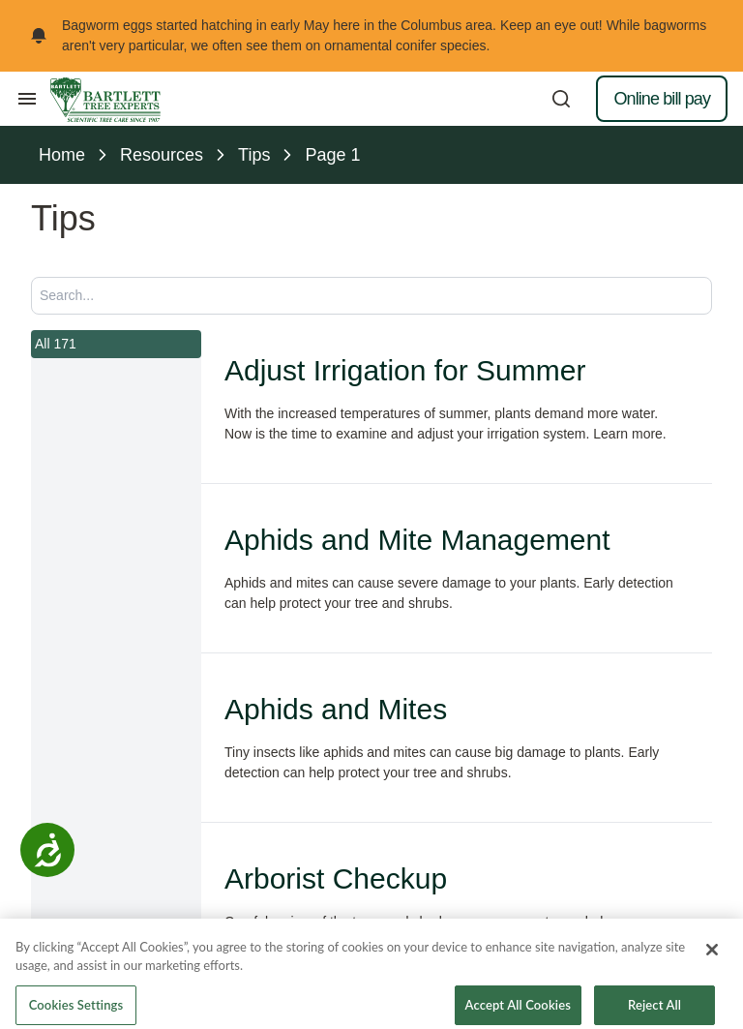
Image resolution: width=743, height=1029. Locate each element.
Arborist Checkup (335, 878)
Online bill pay (661, 98)
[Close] (712, 968)
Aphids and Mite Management (417, 540)
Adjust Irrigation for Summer (404, 370)
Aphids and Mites (335, 709)
